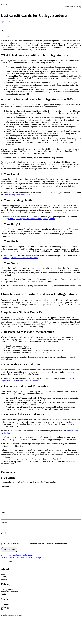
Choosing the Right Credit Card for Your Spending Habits (31, 219)
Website (4, 533)
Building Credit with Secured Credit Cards (20, 258)
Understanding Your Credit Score (16, 195)
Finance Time (6, 4)
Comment (5, 486)
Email (4, 523)
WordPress (17, 615)
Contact (66, 7)
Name (4, 512)
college (6, 36)
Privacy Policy (75, 7)
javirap (3, 34)
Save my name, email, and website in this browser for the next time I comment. (35, 543)
